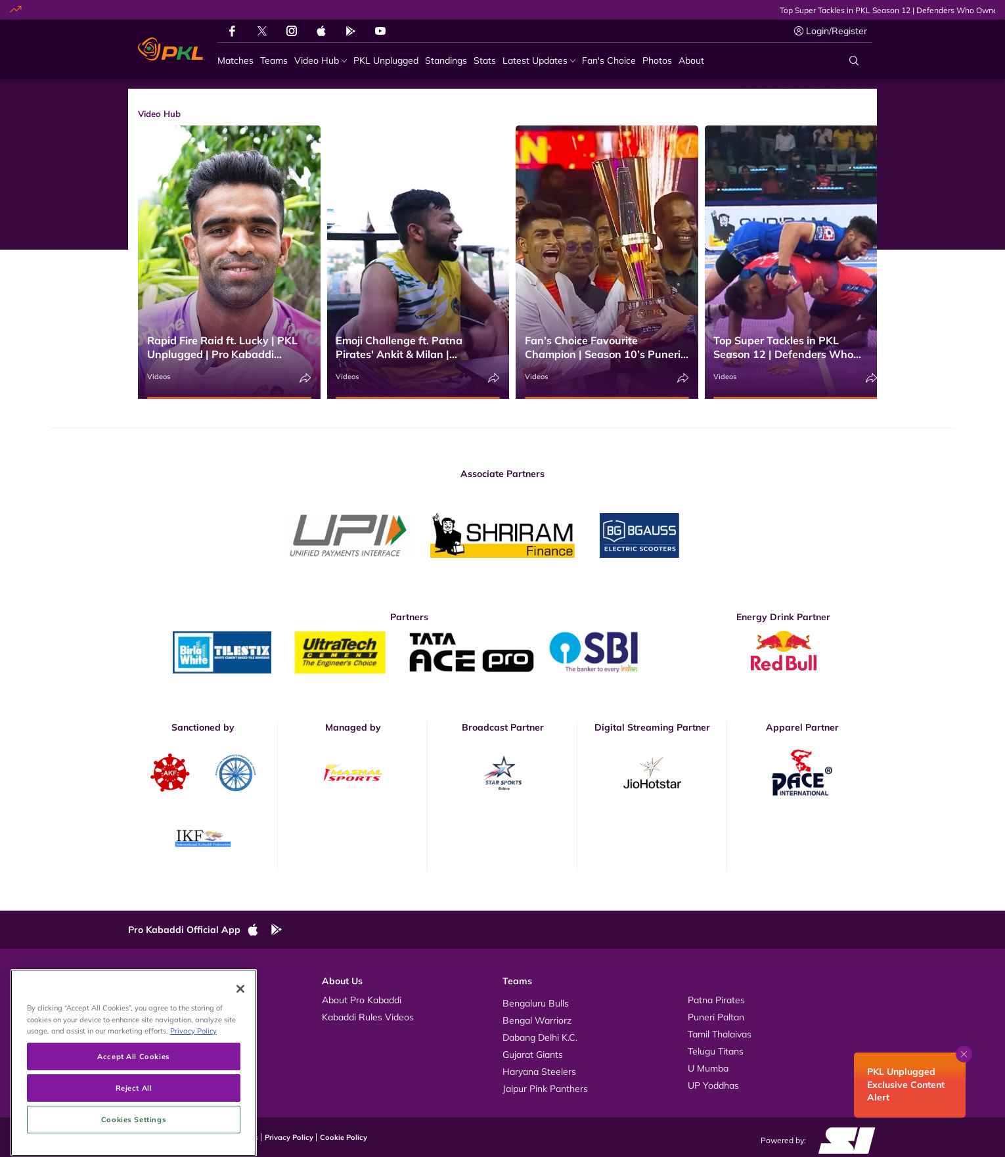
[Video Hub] (320, 60)
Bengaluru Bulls (535, 1003)
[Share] (305, 378)
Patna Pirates (716, 1000)
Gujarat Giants (532, 1054)
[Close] (240, 1055)
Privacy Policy (289, 1137)
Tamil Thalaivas (719, 1034)
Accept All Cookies (133, 1122)
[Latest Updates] (538, 60)
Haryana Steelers (539, 1072)
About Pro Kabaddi (361, 1000)
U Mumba (708, 1068)
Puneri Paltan (716, 1017)
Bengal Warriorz (536, 1020)
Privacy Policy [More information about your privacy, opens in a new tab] (193, 1097)
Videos (158, 376)
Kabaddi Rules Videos (368, 1017)
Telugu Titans (716, 1051)
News (153, 1034)
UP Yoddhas (713, 1085)
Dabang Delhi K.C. (539, 1037)
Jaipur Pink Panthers (545, 1089)
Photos (156, 1017)
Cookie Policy (343, 1137)
